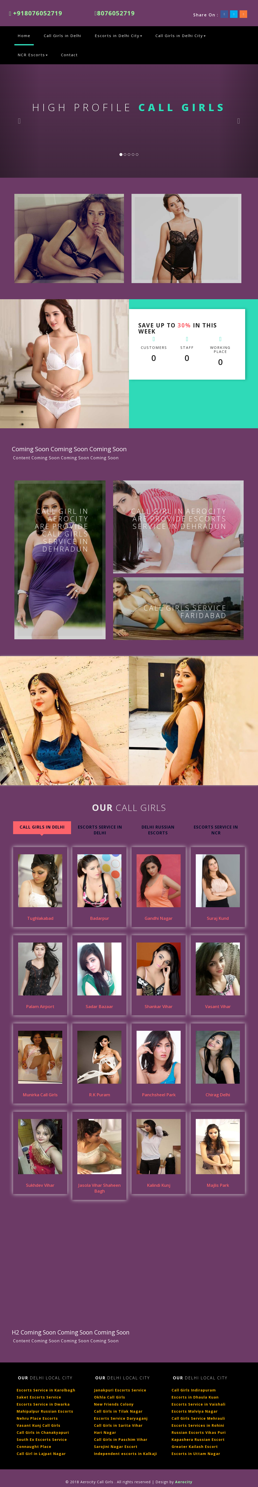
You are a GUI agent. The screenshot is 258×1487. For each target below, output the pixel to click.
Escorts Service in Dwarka (43, 1404)
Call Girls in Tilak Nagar (118, 1411)
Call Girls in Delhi (62, 35)
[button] (19, 121)
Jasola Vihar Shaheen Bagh (99, 1188)
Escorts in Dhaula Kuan (195, 1397)
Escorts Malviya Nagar (195, 1411)
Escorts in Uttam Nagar (196, 1453)
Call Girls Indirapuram (194, 1390)
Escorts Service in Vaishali (198, 1404)
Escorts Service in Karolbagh (46, 1390)
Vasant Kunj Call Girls (38, 1425)
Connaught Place (34, 1446)
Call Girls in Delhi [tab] (42, 827)
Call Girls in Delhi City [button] (180, 35)
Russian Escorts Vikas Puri (199, 1432)
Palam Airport (40, 1006)
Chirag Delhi (218, 1095)
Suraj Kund (218, 918)
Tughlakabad (40, 918)
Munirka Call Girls (40, 1095)
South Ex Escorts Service (42, 1439)
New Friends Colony (114, 1404)
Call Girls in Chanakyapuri (43, 1432)
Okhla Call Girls (109, 1397)
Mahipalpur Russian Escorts (45, 1411)
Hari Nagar (105, 1432)
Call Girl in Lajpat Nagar (41, 1453)
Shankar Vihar (159, 1006)
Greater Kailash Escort (195, 1446)
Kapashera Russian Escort (198, 1439)
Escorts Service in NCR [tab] (216, 830)
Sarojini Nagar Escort (116, 1446)
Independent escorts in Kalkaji (125, 1453)
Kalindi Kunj (158, 1185)
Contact (69, 54)
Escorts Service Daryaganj (121, 1418)
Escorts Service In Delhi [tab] (100, 830)
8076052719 (114, 13)
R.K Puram (99, 1095)
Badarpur (99, 918)
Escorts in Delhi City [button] (118, 35)
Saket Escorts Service (39, 1397)
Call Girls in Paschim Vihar (120, 1439)
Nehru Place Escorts (37, 1418)
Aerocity (183, 1481)
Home (26, 35)
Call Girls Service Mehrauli (198, 1418)
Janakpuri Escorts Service (120, 1390)
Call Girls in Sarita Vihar (118, 1425)
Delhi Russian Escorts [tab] (158, 830)
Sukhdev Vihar (40, 1185)
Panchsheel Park (159, 1095)
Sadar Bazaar (99, 1006)
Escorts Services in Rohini (198, 1425)
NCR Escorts (33, 54)
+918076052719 (35, 13)
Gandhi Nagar (159, 918)
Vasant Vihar (218, 1006)
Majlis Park (218, 1185)
